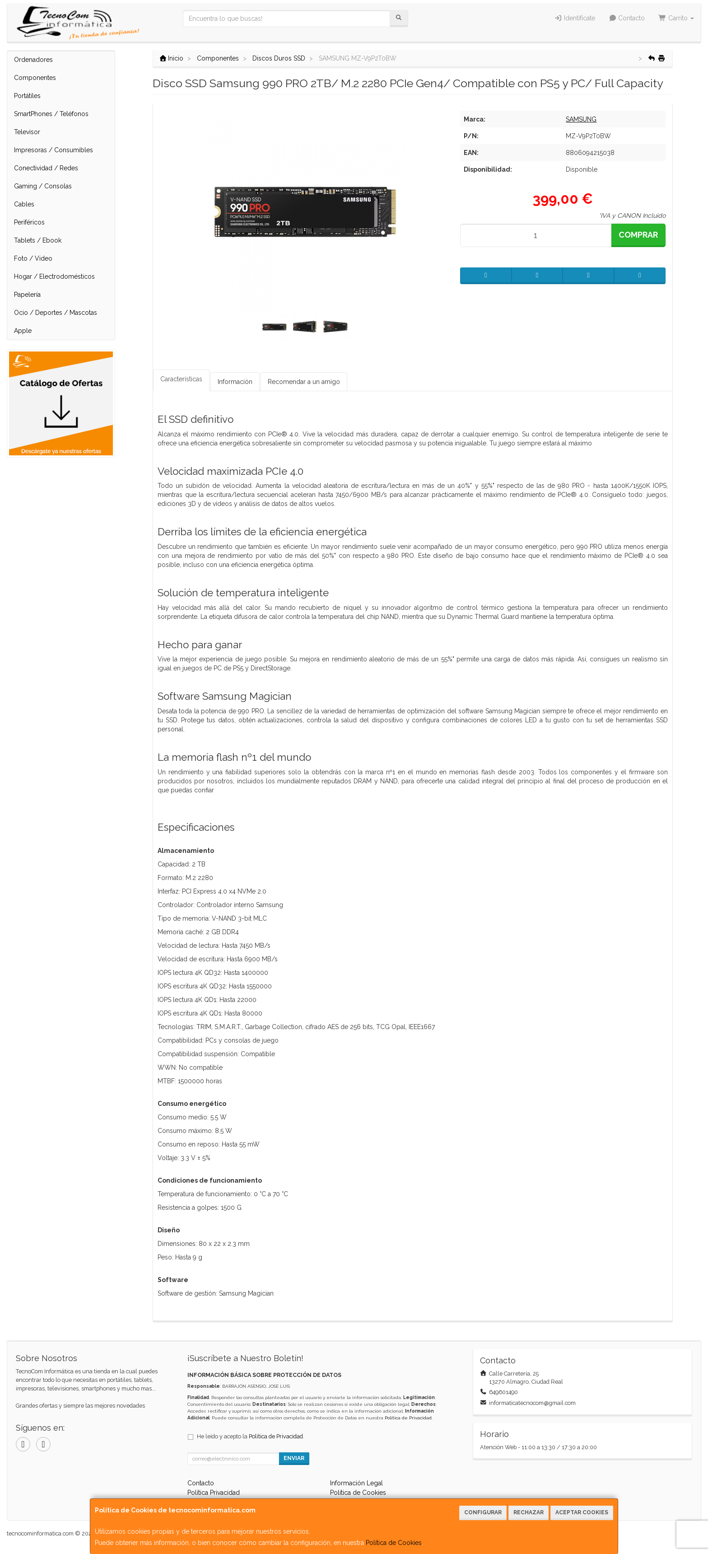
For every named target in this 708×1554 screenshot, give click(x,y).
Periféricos (29, 222)
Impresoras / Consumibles (53, 150)
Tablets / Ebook (37, 240)
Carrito (676, 18)
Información (235, 381)
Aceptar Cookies (581, 1512)
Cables (24, 204)
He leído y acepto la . (250, 1436)
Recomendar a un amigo (304, 381)
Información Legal (356, 1483)
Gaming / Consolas (43, 186)
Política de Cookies (394, 1542)
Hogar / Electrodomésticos (54, 276)
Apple (23, 330)
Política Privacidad (213, 1492)
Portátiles (27, 95)
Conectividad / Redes (46, 168)
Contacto (627, 18)
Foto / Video (33, 258)
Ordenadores (33, 59)
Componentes (35, 77)
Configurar (483, 1512)
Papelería (27, 294)
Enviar (294, 1458)
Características (181, 379)
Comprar (638, 234)
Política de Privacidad (408, 1417)
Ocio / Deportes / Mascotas (55, 312)
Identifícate (574, 18)
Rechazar (528, 1512)
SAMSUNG (581, 119)
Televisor (27, 132)
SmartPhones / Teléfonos (51, 113)
